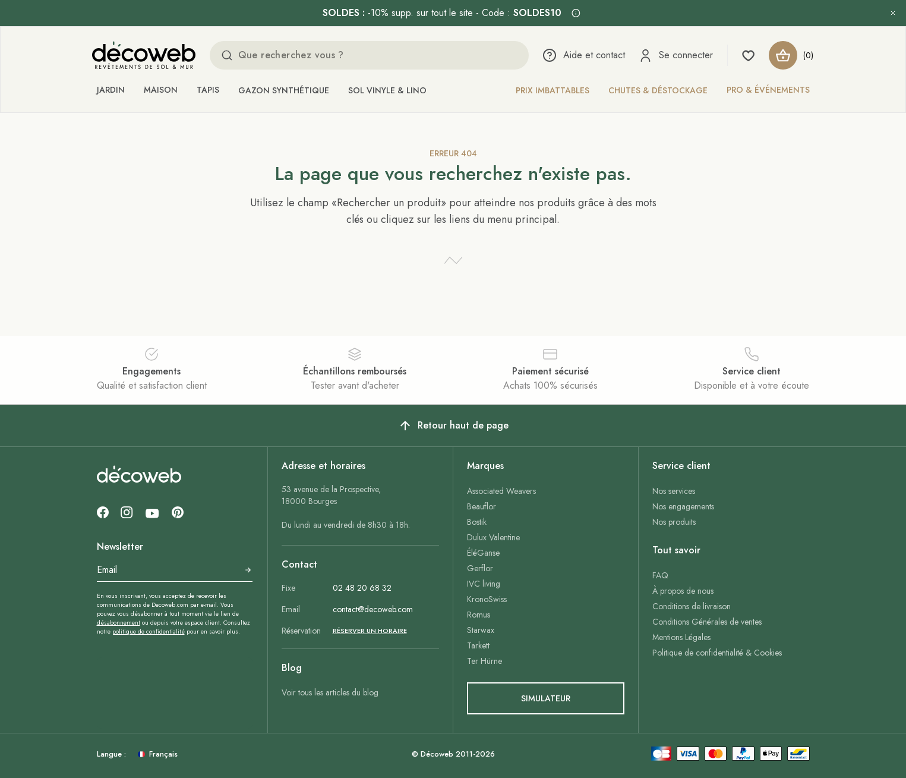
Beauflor (481, 506)
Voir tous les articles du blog (330, 692)
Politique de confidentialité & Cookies (717, 653)
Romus (478, 614)
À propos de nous (683, 591)
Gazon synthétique (283, 90)
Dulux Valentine (493, 537)
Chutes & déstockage (658, 90)
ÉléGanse (483, 553)
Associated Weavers (501, 491)
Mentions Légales (681, 637)
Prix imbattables (552, 90)
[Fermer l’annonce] (892, 13)
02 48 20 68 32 (362, 588)
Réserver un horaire (370, 630)
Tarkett (478, 645)
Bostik (477, 522)
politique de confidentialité (148, 631)
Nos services (673, 491)
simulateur (545, 698)
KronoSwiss (487, 599)
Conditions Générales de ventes (707, 622)
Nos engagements (683, 506)
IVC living (483, 584)
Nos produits (674, 522)
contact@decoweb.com (373, 609)
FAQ (660, 575)
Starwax (480, 630)
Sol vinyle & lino (387, 90)
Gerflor (480, 568)
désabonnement (118, 622)
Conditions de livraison (691, 606)
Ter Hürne (484, 661)
